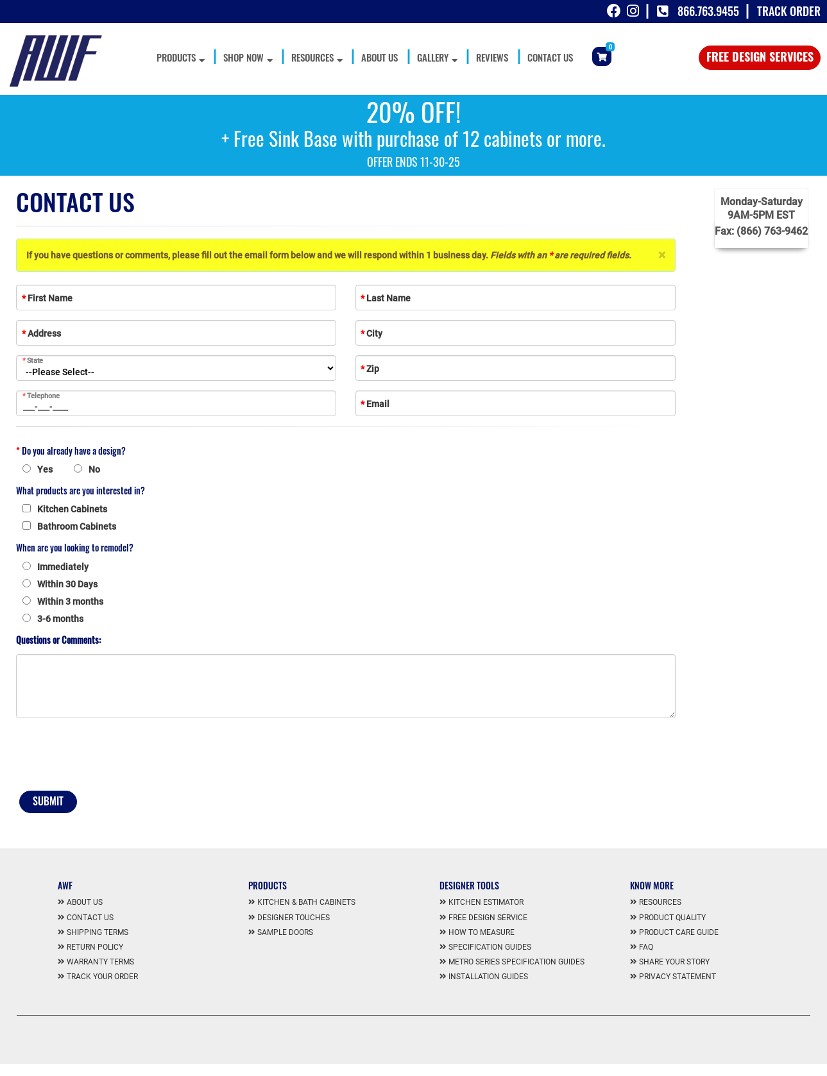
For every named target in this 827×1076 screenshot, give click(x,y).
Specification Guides (489, 947)
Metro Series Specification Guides (516, 961)
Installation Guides (488, 976)
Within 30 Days (67, 584)
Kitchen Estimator (486, 902)
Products (180, 57)
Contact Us (550, 57)
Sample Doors (285, 932)
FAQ (646, 947)
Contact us (90, 917)
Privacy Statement (677, 976)
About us (85, 902)
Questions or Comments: (58, 639)
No (94, 469)
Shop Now (247, 57)
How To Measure (481, 932)
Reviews (492, 57)
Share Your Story (674, 961)
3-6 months (60, 619)
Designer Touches (293, 917)
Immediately (63, 567)
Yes (45, 469)
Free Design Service (487, 917)
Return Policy (95, 947)
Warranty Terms (100, 961)
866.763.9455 (708, 11)
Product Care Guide (679, 932)
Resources (316, 57)
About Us (379, 57)
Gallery (437, 57)
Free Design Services (760, 56)
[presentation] (113, 756)
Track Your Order (102, 976)
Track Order (789, 11)
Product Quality (672, 917)
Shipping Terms (97, 932)
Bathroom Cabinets (76, 526)
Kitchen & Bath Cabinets (306, 902)
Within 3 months (70, 601)
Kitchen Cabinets (72, 509)
